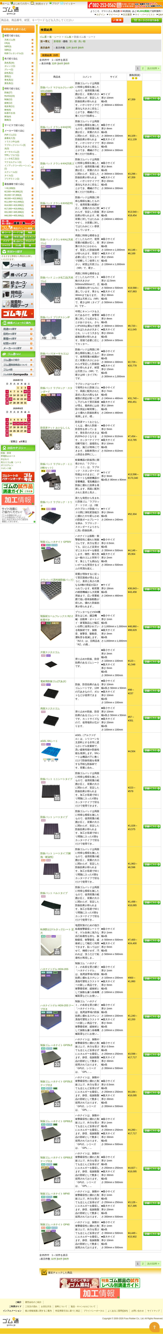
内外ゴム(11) (10, 135)
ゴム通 (43, 36)
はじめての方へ (20, 3)
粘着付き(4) (9, 113)
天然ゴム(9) (9, 40)
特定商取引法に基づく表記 (67, 1311)
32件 (68, 47)
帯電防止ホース (8, 456)
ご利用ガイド (39, 3)
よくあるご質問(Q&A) (118, 1311)
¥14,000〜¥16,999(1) (14, 205)
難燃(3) (7, 120)
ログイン (100, 14)
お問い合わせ (137, 1311)
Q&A (160, 14)
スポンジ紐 (6, 468)
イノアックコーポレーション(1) (17, 167)
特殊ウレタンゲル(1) (13, 53)
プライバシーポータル (94, 1311)
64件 (74, 47)
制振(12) (8, 99)
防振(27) (8, 92)
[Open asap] (154, 1327)
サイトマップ (153, 1311)
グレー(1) (8, 69)
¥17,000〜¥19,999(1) (14, 208)
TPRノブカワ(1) (11, 155)
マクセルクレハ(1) (12, 162)
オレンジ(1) (9, 66)
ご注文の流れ (31, 1306)
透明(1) (7, 76)
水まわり (5, 459)
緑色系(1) (8, 73)
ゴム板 (67, 36)
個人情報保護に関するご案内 (38, 1311)
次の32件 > (153, 68)
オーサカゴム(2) (11, 152)
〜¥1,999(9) (9, 188)
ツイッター (67, 3)
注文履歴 (127, 14)
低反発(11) (9, 106)
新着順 (57, 41)
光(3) (6, 148)
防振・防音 (6, 453)
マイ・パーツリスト (145, 14)
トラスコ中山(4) (11, 141)
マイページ (114, 14)
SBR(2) (7, 50)
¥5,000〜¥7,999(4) (12, 195)
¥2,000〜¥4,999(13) (13, 191)
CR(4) (7, 43)
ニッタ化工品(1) (11, 158)
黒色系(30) (9, 63)
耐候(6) (7, 110)
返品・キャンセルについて (83, 1306)
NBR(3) (7, 46)
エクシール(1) (10, 172)
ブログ (54, 3)
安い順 (73, 41)
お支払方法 (46, 1306)
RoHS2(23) (9, 96)
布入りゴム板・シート (11, 462)
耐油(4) (7, 116)
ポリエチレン (7, 465)
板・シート (55, 36)
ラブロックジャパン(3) (15, 145)
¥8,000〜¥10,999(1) (13, 198)
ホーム (4, 3)
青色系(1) (8, 80)
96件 (81, 47)
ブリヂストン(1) (11, 179)
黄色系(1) (8, 83)
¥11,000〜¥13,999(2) (14, 202)
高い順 (82, 41)
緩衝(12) (8, 103)
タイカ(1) (8, 175)
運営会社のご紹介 (33, 1302)
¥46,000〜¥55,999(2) (14, 215)
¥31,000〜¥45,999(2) (14, 212)
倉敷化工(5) (9, 138)
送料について (61, 1306)
